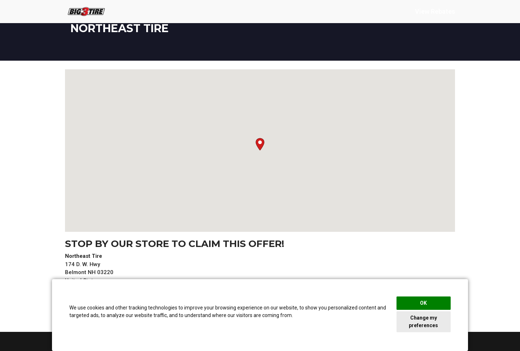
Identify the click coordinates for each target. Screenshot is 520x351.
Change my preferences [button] (423, 321)
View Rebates (435, 12)
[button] (260, 144)
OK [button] (423, 303)
